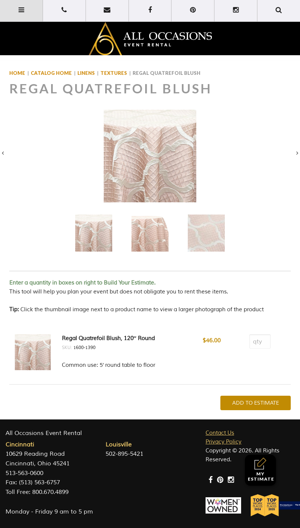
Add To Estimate (255, 403)
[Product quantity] (260, 341)
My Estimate (261, 470)
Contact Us (220, 432)
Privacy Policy (223, 441)
